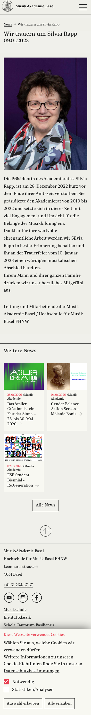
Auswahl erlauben (23, 704)
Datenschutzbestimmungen (31, 671)
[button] (45, 531)
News (8, 24)
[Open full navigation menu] (83, 7)
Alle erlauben (60, 704)
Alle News (45, 505)
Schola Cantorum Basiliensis (29, 625)
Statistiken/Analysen (33, 690)
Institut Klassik (17, 618)
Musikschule (15, 610)
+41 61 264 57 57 (18, 585)
